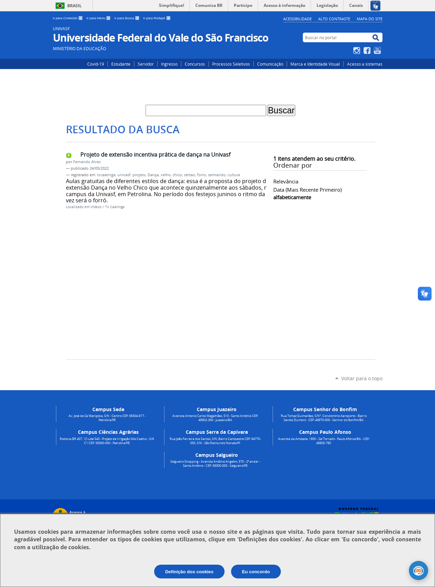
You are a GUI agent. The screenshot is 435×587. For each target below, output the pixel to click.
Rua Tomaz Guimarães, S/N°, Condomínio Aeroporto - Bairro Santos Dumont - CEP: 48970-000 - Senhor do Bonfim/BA (324, 418)
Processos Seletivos (231, 64)
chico (177, 174)
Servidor (146, 64)
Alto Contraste (334, 18)
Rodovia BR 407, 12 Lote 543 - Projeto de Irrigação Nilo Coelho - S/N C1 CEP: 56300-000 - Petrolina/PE (107, 441)
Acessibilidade (297, 18)
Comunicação (270, 64)
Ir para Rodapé (157, 18)
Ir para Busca (127, 18)
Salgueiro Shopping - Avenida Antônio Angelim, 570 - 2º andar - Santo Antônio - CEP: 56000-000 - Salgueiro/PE (215, 464)
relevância (285, 181)
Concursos (195, 64)
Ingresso (169, 64)
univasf (123, 174)
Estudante (120, 64)
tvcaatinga (106, 174)
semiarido (217, 174)
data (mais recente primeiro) (307, 189)
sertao (189, 174)
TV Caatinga (115, 207)
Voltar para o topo (361, 378)
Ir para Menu (99, 18)
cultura (234, 174)
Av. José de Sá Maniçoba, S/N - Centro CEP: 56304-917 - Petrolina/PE (107, 418)
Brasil (74, 6)
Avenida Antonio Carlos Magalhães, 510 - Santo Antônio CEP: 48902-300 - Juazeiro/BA (215, 418)
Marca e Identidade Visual (315, 64)
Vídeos (96, 207)
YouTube (378, 50)
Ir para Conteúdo (68, 18)
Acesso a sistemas (364, 64)
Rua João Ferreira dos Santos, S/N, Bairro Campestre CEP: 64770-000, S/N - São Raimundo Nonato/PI (215, 441)
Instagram (357, 50)
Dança (153, 174)
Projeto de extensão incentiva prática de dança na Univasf (155, 154)
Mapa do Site (369, 18)
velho (166, 174)
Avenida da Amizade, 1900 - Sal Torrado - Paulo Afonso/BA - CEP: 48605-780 (323, 441)
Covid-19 (95, 64)
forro (201, 174)
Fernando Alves (87, 161)
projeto (139, 174)
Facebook (368, 50)
